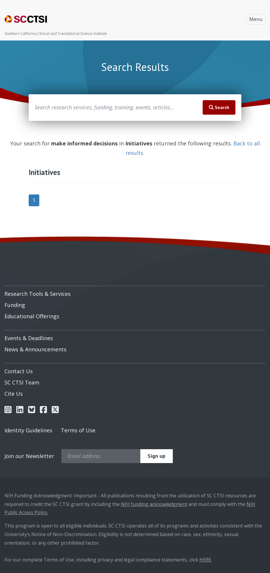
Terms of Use (78, 430)
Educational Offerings (31, 316)
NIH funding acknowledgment (154, 504)
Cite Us (13, 393)
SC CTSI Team (21, 382)
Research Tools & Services (37, 293)
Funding (14, 305)
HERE (205, 559)
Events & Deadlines (28, 338)
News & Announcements (35, 349)
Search (219, 107)
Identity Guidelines (28, 430)
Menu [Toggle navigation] (255, 19)
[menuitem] (135, 291)
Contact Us (18, 371)
